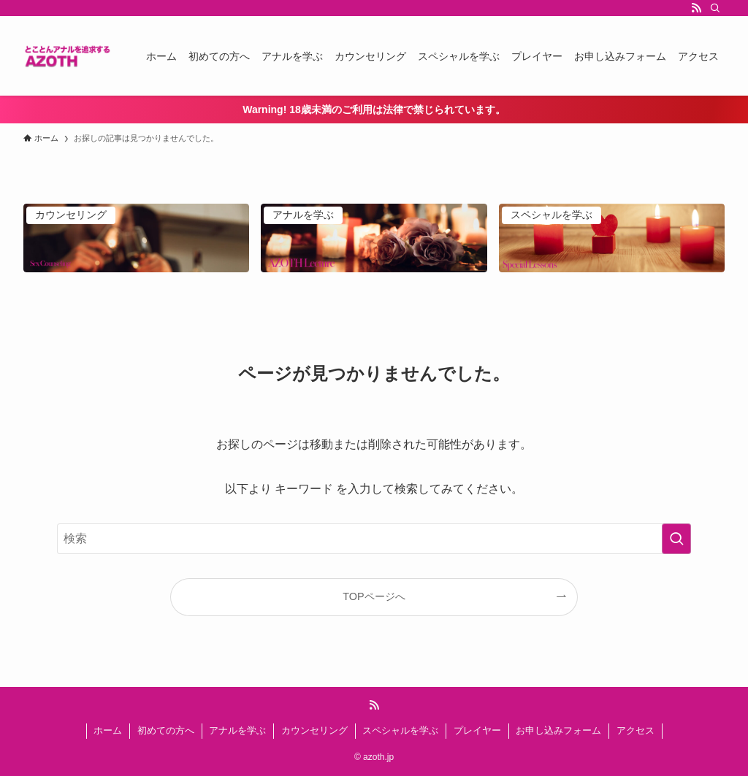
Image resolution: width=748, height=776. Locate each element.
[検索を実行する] (676, 538)
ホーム (108, 730)
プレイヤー (477, 730)
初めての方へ (165, 730)
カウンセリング (314, 730)
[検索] (715, 8)
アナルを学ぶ (237, 730)
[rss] (696, 8)
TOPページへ (374, 596)
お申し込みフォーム (558, 730)
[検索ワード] (374, 538)
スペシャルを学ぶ (400, 730)
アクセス (635, 730)
